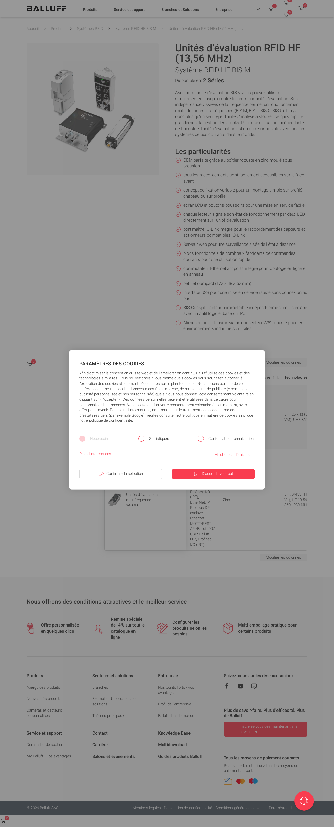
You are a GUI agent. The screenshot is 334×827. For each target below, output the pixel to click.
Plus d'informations (95, 454)
